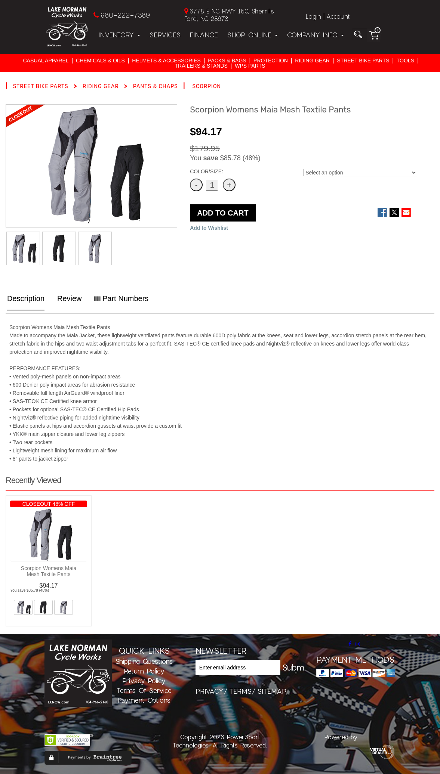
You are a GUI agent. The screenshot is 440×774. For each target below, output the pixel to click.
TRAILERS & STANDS (201, 66)
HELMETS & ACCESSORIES (166, 61)
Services (165, 35)
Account (338, 16)
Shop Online (252, 35)
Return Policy (144, 671)
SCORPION (206, 86)
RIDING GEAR (312, 61)
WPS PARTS (250, 66)
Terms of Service (144, 690)
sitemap (271, 691)
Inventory (119, 35)
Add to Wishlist (209, 228)
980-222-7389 (125, 15)
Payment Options (143, 700)
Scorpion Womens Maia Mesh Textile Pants (48, 571)
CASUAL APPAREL (45, 61)
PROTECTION (270, 61)
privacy (210, 691)
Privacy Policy (144, 681)
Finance (204, 35)
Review (69, 298)
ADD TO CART (222, 213)
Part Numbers (121, 298)
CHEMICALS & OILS (100, 61)
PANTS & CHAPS (155, 86)
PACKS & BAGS (227, 61)
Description (25, 298)
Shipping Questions (144, 661)
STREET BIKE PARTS (363, 61)
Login (313, 16)
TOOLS (405, 61)
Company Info (315, 35)
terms (240, 691)
